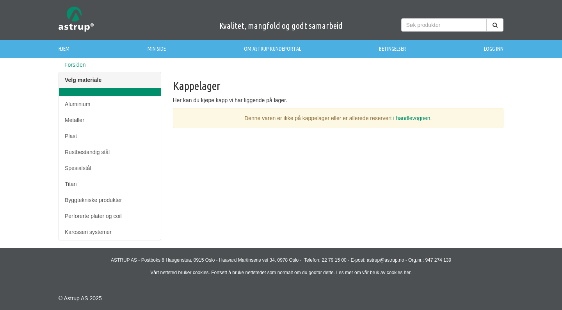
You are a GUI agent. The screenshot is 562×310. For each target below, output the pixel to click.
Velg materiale (83, 80)
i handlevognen (411, 118)
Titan (71, 184)
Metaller (74, 120)
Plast (71, 136)
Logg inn (493, 49)
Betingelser (392, 49)
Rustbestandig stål (87, 152)
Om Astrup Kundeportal (272, 49)
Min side (157, 49)
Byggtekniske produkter (93, 200)
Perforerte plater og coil (93, 216)
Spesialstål (78, 168)
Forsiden (74, 65)
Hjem (64, 49)
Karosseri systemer (88, 232)
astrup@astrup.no (385, 260)
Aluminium (77, 104)
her (407, 272)
